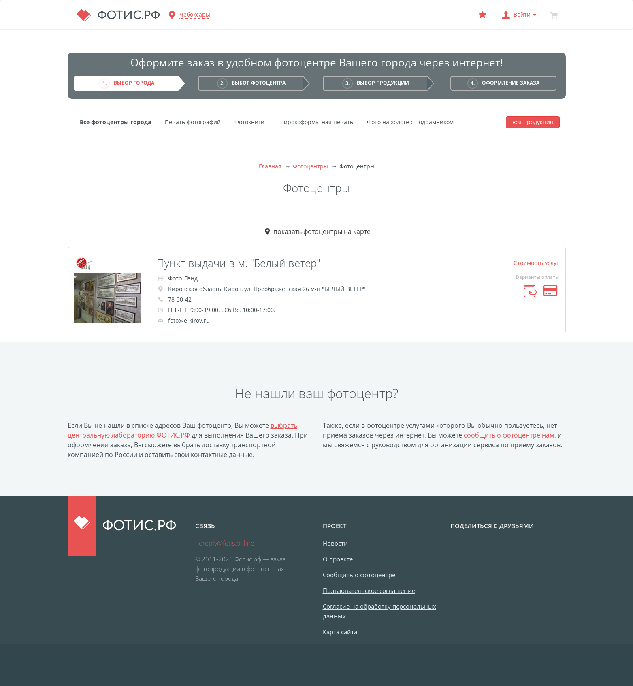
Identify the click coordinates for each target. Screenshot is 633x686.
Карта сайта (340, 632)
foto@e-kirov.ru (189, 320)
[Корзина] (554, 14)
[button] (518, 14)
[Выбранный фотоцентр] (482, 14)
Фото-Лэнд (183, 278)
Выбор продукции (383, 82)
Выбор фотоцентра (259, 82)
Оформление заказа (510, 82)
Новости (335, 543)
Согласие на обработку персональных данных (379, 611)
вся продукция (532, 122)
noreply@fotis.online (224, 543)
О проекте (338, 559)
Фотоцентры (310, 166)
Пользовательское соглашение (369, 590)
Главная (270, 166)
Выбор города (134, 82)
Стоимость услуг (536, 263)
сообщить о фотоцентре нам (509, 435)
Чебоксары (194, 14)
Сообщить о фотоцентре (359, 575)
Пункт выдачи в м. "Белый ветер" (238, 263)
